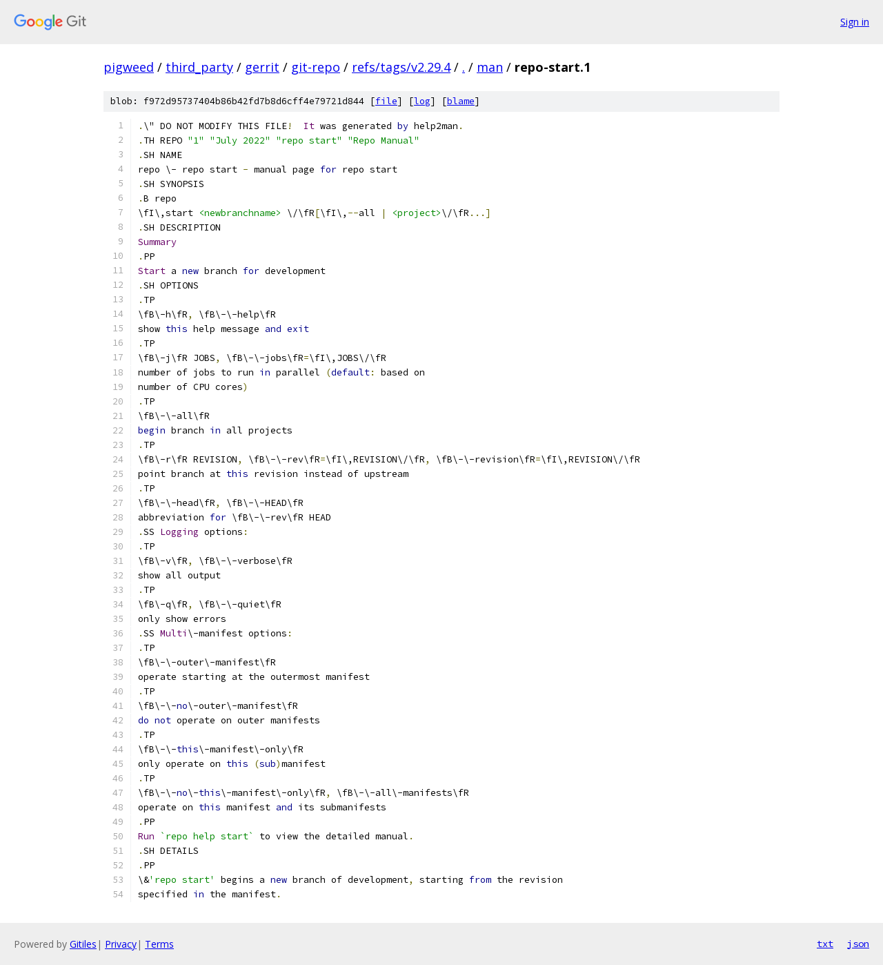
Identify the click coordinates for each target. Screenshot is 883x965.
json (858, 943)
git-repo (315, 67)
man (490, 67)
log (422, 101)
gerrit (262, 67)
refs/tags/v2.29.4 (401, 67)
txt (825, 943)
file (386, 101)
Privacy (121, 944)
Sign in (854, 21)
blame (461, 101)
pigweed (128, 67)
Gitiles (83, 944)
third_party (199, 67)
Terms (159, 944)
